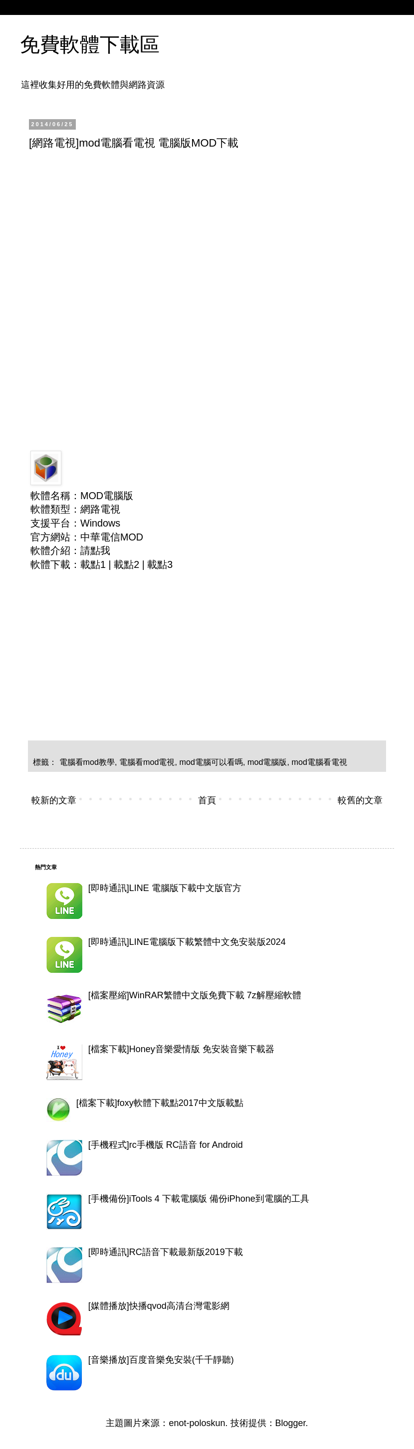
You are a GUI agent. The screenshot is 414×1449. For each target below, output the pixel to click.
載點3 (160, 564)
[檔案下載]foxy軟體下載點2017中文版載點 (159, 1103)
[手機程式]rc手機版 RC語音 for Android (165, 1145)
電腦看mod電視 (147, 761)
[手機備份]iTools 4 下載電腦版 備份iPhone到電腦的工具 (198, 1199)
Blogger (290, 1423)
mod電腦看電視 (320, 761)
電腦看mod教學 (87, 761)
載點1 (93, 564)
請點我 (95, 550)
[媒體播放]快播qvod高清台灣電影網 (158, 1306)
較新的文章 (53, 800)
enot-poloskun (197, 1423)
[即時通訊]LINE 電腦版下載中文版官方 (164, 888)
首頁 (207, 800)
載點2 (126, 564)
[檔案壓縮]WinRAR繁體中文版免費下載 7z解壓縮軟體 (194, 995)
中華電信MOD (111, 537)
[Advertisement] (174, 232)
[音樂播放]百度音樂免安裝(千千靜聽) (161, 1360)
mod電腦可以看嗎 (211, 761)
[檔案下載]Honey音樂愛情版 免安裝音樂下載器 (181, 1049)
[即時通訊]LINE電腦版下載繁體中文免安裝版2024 (187, 942)
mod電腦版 (267, 761)
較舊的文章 (360, 800)
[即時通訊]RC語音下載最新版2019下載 (165, 1252)
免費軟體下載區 (90, 44)
